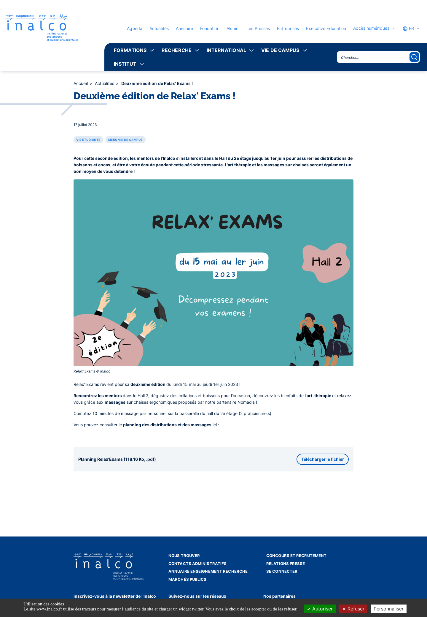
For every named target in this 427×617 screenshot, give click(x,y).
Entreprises (288, 28)
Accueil (81, 83)
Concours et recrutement (296, 555)
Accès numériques (371, 28)
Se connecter (281, 571)
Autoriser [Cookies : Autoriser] (320, 609)
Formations (130, 50)
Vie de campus (280, 50)
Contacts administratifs (197, 563)
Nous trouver (184, 555)
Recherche (177, 50)
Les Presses (258, 28)
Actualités (159, 28)
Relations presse (285, 563)
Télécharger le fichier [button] (322, 459)
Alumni (233, 28)
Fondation (209, 28)
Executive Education (326, 28)
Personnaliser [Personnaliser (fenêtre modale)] (389, 609)
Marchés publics (187, 579)
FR (408, 28)
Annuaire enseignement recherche (208, 571)
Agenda (134, 28)
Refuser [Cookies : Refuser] (353, 609)
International (226, 50)
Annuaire (184, 28)
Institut (125, 64)
